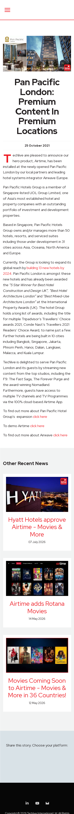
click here (40, 416)
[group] (37, 53)
